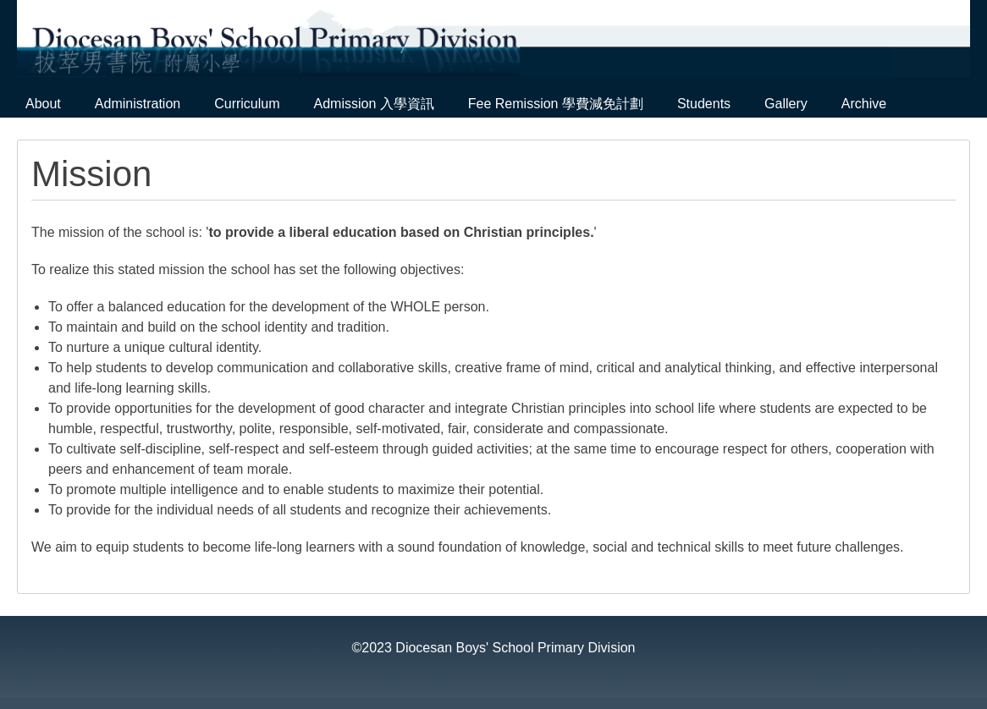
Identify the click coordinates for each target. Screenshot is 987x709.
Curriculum (246, 103)
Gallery (786, 103)
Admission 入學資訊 (374, 103)
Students (704, 103)
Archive (863, 103)
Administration (137, 103)
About (43, 103)
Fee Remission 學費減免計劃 (555, 103)
